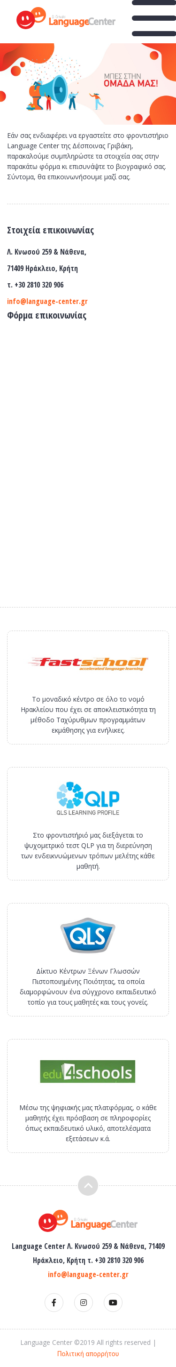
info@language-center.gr (47, 301)
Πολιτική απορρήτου (88, 1354)
